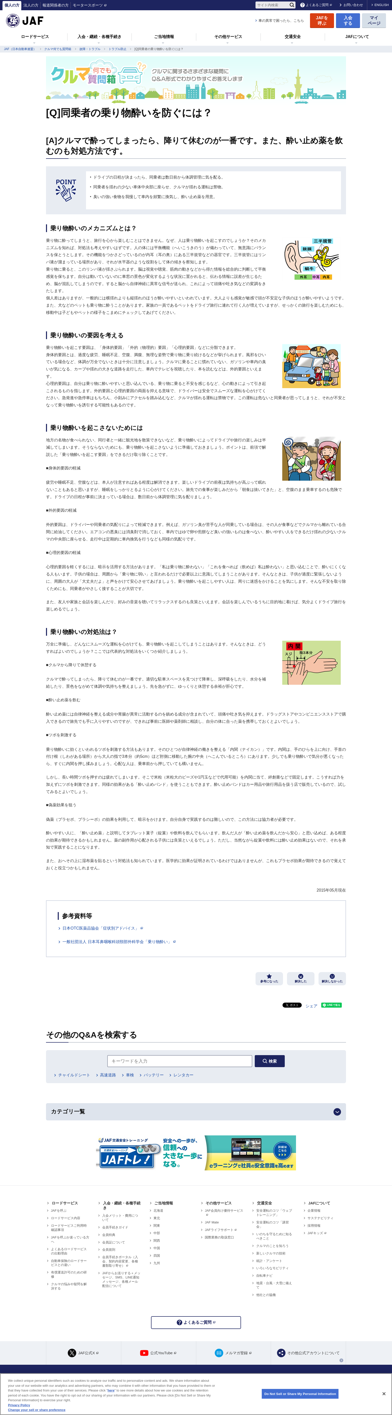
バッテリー (154, 1075)
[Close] (384, 1393)
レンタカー (184, 1075)
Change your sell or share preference (37, 1410)
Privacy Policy (19, 1405)
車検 (130, 1075)
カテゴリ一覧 (68, 1111)
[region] (196, 1394)
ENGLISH (381, 5)
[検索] (292, 5)
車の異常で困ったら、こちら (281, 21)
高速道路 (108, 1075)
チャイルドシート (74, 1075)
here (111, 1390)
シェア (312, 1006)
